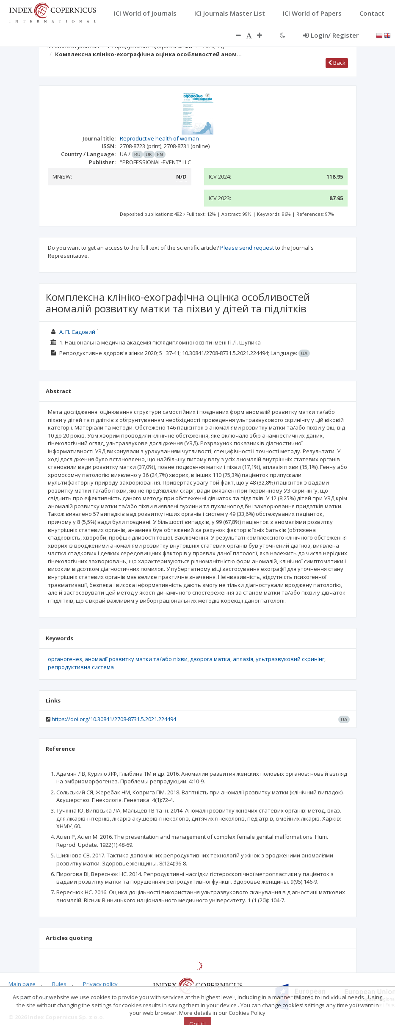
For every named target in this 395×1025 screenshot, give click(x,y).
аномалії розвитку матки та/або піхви (136, 659)
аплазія (243, 659)
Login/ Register (331, 35)
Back (336, 62)
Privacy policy (100, 984)
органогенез (65, 659)
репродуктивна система (81, 667)
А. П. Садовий (77, 332)
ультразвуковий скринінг (290, 659)
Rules (59, 984)
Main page (22, 984)
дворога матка (210, 659)
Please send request (247, 247)
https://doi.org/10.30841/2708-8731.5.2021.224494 (114, 719)
